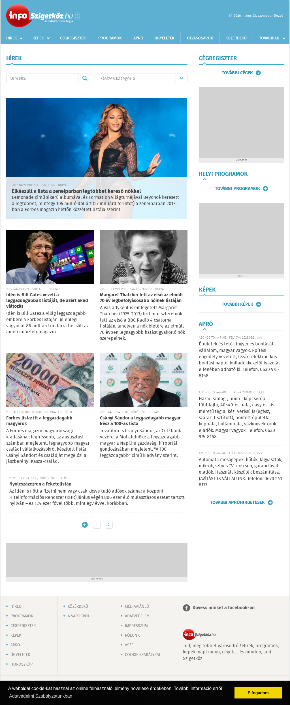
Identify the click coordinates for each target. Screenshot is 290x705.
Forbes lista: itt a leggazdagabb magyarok (39, 421)
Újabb (84, 524)
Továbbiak (269, 38)
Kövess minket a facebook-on (224, 607)
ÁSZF (129, 645)
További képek (237, 304)
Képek (38, 38)
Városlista (77, 16)
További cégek (237, 72)
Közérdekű (236, 38)
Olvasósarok (200, 38)
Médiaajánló (137, 606)
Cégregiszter (73, 38)
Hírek (11, 38)
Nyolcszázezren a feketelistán (40, 484)
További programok (237, 188)
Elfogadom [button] (258, 693)
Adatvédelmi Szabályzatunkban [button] (40, 696)
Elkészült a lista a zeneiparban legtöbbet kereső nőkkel (76, 191)
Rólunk (132, 635)
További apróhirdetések (237, 502)
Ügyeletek (164, 38)
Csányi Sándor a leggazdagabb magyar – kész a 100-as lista (142, 421)
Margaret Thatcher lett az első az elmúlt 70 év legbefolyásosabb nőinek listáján (141, 298)
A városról (79, 616)
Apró (138, 38)
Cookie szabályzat (143, 655)
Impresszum (136, 626)
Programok (110, 38)
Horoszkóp (21, 664)
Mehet (84, 78)
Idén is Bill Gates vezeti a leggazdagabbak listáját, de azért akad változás (47, 301)
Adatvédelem (137, 616)
